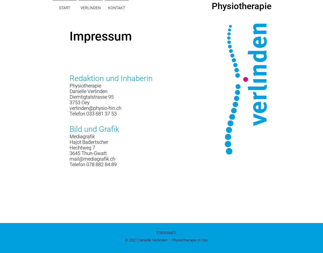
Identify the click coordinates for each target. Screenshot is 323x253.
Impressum (166, 232)
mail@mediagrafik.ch (92, 159)
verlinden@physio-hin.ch (95, 108)
